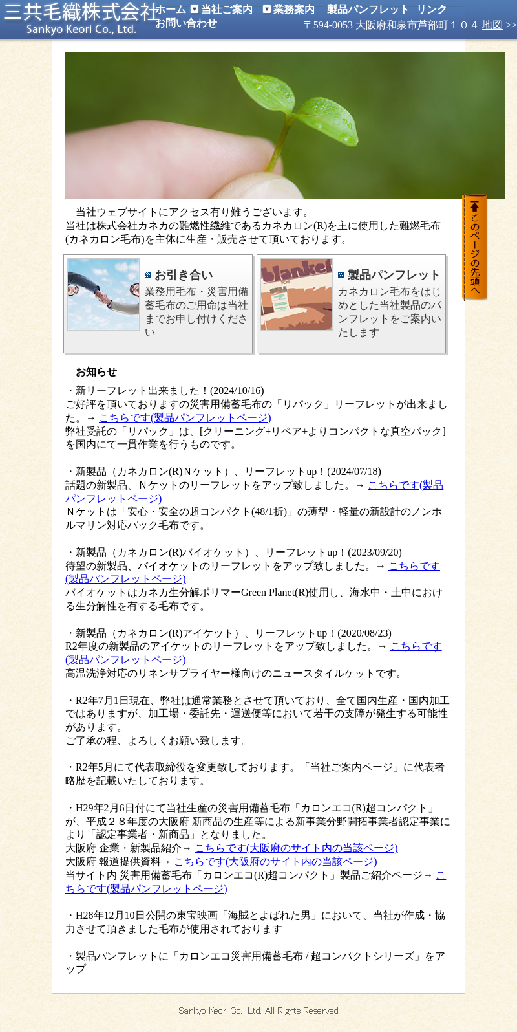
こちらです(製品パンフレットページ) (185, 417)
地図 (492, 24)
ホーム (170, 9)
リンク (431, 9)
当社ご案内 (227, 9)
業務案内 (294, 9)
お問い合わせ (186, 22)
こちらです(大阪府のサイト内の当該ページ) (296, 847)
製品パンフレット (368, 9)
